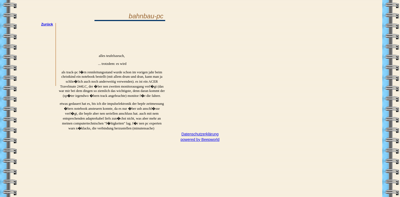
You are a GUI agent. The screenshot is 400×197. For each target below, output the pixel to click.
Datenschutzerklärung (199, 134)
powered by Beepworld (199, 139)
